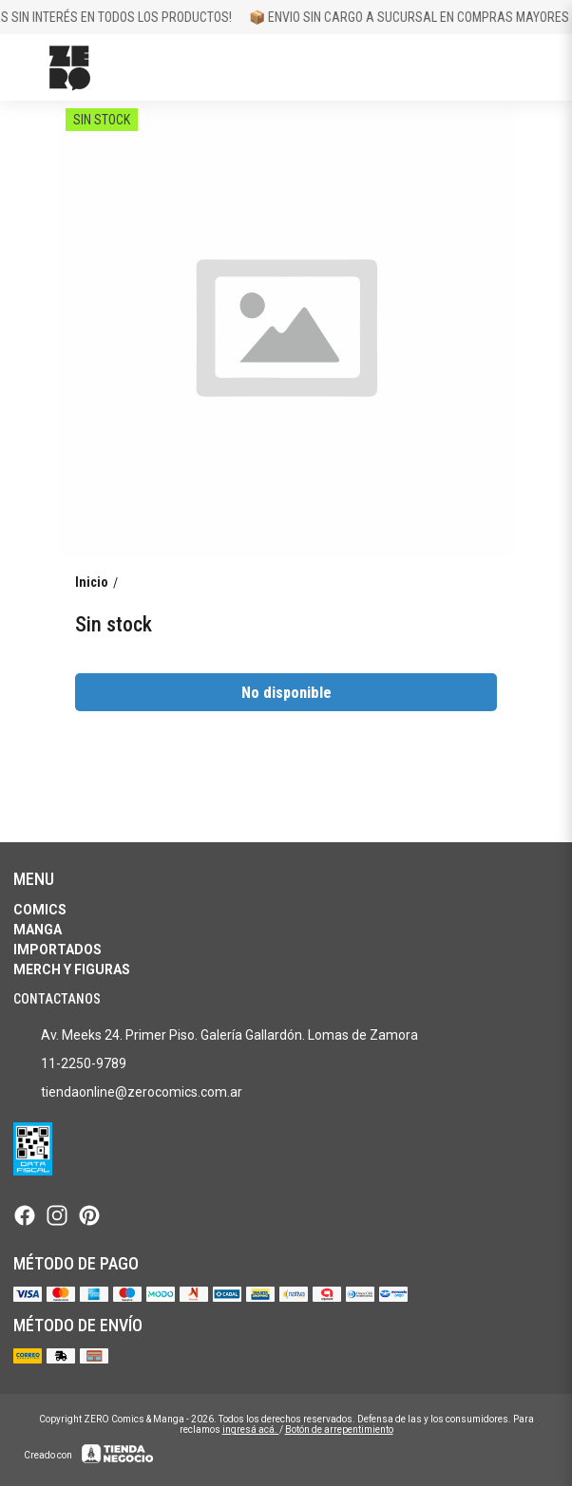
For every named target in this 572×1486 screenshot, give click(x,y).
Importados (57, 949)
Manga (37, 929)
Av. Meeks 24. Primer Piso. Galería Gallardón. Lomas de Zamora (215, 1036)
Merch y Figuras (71, 969)
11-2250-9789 (69, 1064)
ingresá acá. (250, 1429)
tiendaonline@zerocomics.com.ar (127, 1093)
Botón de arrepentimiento (339, 1429)
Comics (40, 909)
